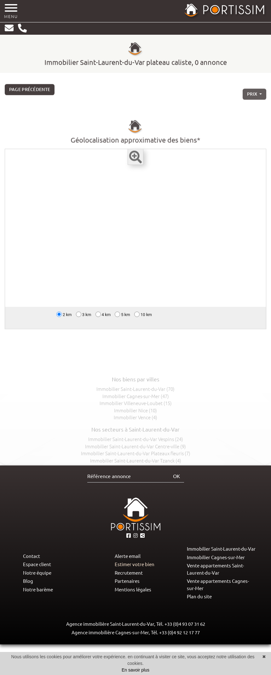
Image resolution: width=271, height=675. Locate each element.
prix (252, 98)
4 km (103, 316)
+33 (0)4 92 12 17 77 (179, 632)
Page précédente (29, 91)
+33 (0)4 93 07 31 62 (184, 624)
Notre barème (38, 589)
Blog (28, 581)
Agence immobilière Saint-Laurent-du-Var (110, 624)
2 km (64, 316)
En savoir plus (135, 669)
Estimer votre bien (134, 564)
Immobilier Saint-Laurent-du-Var (221, 549)
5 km (122, 316)
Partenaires (127, 581)
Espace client (37, 564)
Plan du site (199, 596)
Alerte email (128, 556)
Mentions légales (133, 589)
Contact (31, 556)
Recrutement (129, 573)
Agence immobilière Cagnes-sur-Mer (110, 632)
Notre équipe (37, 573)
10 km (143, 316)
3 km (83, 316)
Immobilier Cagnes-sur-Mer (216, 557)
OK (176, 476)
